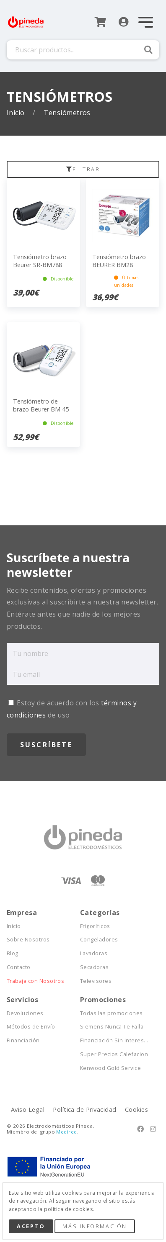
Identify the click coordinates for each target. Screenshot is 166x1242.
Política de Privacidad (85, 1109)
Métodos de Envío (31, 1026)
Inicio (16, 113)
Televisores (96, 981)
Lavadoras (93, 953)
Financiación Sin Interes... (114, 1040)
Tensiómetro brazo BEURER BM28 (119, 261)
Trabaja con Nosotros (36, 981)
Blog (12, 953)
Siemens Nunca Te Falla (112, 1026)
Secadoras (94, 967)
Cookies (136, 1109)
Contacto (19, 967)
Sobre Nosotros (28, 939)
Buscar (148, 49)
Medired (66, 1132)
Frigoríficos (95, 926)
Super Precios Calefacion (114, 1054)
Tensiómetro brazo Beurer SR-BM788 (40, 261)
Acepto (31, 1226)
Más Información (94, 1226)
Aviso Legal (27, 1109)
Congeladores (99, 939)
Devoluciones (25, 1013)
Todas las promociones (111, 1013)
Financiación (23, 1040)
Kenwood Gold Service (110, 1068)
